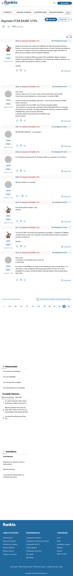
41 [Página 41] (21, 306)
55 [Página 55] (44, 306)
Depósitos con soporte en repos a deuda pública (14, 463)
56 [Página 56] (49, 306)
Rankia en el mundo (9, 541)
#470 (17, 202)
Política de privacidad (25, 567)
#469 (17, 177)
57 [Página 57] (54, 306)
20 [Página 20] (9, 306)
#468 (17, 152)
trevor (8, 54)
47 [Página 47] (27, 306)
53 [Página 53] (39, 306)
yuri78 (8, 165)
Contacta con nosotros (10, 544)
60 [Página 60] (69, 306)
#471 (17, 227)
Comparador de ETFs (33, 544)
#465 (17, 41)
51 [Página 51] (33, 306)
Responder (51, 19)
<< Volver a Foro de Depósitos (10, 299)
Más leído (18, 397)
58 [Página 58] (59, 306)
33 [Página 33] (15, 306)
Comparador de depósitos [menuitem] (23, 12)
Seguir (8, 58)
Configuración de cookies (54, 567)
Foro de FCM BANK (9, 377)
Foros (59, 538)
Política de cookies (39, 567)
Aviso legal (13, 567)
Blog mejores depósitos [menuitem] (56, 12)
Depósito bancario (9, 469)
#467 (17, 127)
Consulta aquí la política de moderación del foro (54, 299)
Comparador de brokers (33, 538)
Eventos (59, 551)
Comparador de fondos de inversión (37, 541)
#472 (17, 252)
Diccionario (29, 554)
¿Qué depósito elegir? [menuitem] (40, 12)
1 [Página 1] (3, 306)
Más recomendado (8, 397)
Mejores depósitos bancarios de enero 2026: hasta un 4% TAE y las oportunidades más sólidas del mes (16, 410)
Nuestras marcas (8, 551)
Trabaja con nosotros (10, 554)
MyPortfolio (30, 558)
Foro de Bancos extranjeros (12, 371)
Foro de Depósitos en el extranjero (14, 388)
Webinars (60, 548)
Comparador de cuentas (34, 551)
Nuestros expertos (8, 548)
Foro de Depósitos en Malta (12, 382)
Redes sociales (62, 554)
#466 (17, 86)
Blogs (59, 541)
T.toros (8, 100)
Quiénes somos (8, 538)
